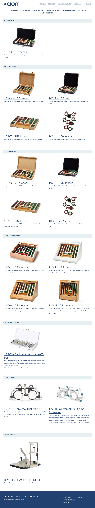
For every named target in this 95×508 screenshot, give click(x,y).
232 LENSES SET (38, 11)
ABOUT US (43, 4)
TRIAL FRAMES (82, 11)
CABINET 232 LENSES (52, 11)
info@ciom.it (66, 502)
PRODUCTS (51, 4)
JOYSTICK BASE (47, 13)
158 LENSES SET (25, 11)
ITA (87, 4)
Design (80, 497)
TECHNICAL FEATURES (64, 4)
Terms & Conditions (83, 496)
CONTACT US (77, 4)
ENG (89, 4)
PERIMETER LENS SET (68, 11)
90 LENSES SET (13, 11)
